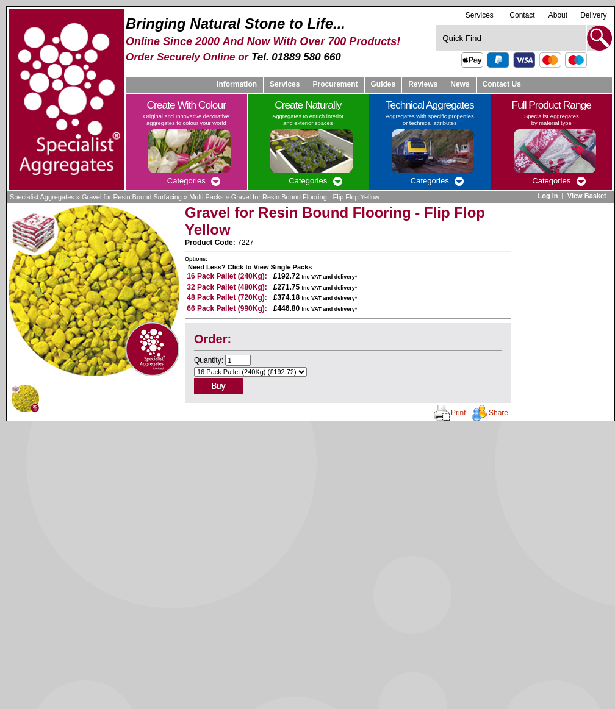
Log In (548, 195)
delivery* (346, 277)
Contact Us (502, 84)
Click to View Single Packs (270, 267)
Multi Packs (206, 197)
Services (480, 15)
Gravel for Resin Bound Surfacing (132, 197)
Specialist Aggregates (42, 197)
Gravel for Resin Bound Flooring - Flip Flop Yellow (305, 197)
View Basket (587, 195)
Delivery (593, 15)
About (557, 15)
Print (458, 412)
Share (498, 412)
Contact (521, 15)
